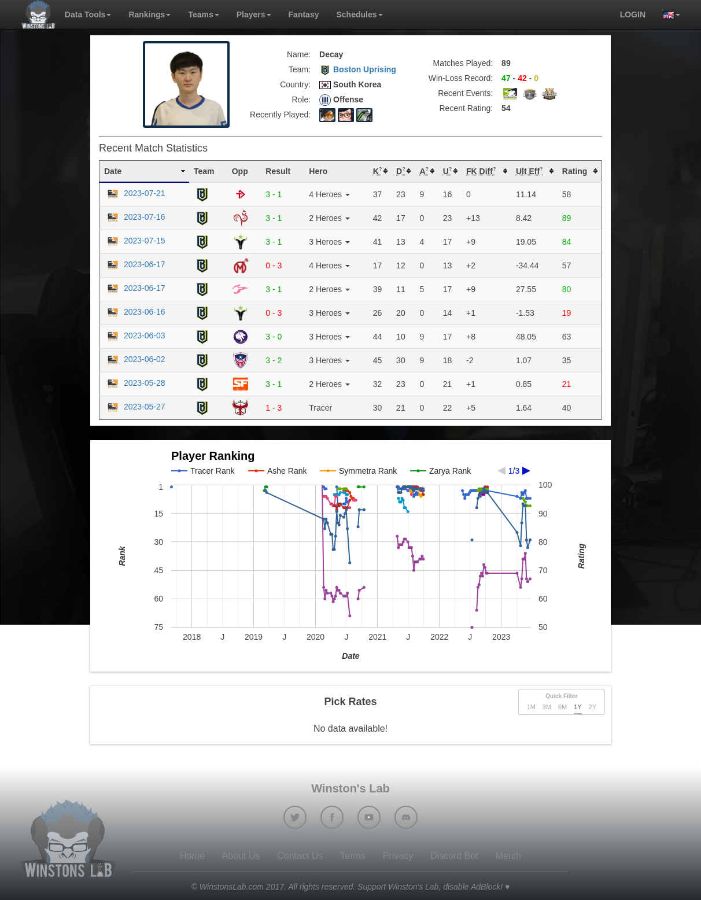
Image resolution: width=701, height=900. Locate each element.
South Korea (350, 84)
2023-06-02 (134, 359)
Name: (299, 54)
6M (562, 706)
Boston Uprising (357, 69)
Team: (300, 69)
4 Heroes (329, 194)
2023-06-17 (134, 264)
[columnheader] (144, 171)
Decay (331, 54)
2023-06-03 (134, 335)
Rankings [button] (149, 14)
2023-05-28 (134, 383)
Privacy (398, 856)
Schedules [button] (359, 14)
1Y (577, 706)
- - (519, 78)
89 (506, 63)
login (632, 14)
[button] (667, 14)
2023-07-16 (134, 217)
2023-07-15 (134, 240)
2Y (592, 706)
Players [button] (254, 14)
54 (506, 108)
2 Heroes (329, 218)
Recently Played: (280, 114)
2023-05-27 (134, 406)
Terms (353, 856)
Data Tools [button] (88, 14)
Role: (301, 99)
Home (192, 856)
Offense (341, 100)
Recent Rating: (466, 108)
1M (531, 706)
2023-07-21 (134, 193)
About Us (241, 856)
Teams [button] (203, 14)
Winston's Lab (350, 788)
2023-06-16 (134, 311)
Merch (508, 856)
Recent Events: (465, 93)
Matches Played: (463, 63)
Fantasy (304, 14)
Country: (295, 84)
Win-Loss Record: (461, 78)
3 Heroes (329, 241)
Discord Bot (454, 856)
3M (547, 706)
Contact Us (300, 856)
